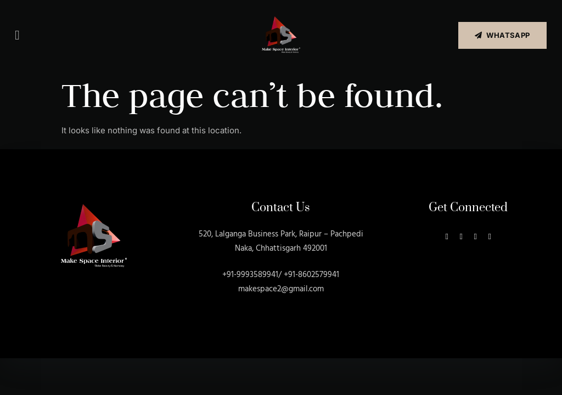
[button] (17, 35)
